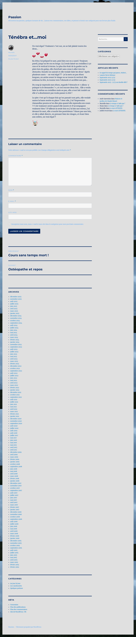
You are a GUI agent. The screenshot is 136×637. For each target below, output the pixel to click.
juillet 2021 (14, 402)
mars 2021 (14, 412)
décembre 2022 (15, 366)
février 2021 (14, 414)
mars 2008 (14, 476)
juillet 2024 (14, 328)
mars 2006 (14, 534)
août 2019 (13, 431)
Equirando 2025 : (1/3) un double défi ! (113, 82)
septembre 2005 (16, 548)
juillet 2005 (14, 553)
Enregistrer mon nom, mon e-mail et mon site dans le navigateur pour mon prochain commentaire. (47, 224)
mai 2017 (13, 438)
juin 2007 (13, 498)
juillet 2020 (14, 428)
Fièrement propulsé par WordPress (28, 627)
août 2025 (13, 301)
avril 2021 (13, 409)
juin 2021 (13, 404)
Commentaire (15, 156)
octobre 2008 (15, 464)
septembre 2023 (16, 347)
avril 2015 (13, 447)
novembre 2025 (16, 299)
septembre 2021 (16, 397)
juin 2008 (13, 469)
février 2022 (14, 388)
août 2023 (13, 349)
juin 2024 (13, 330)
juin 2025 (13, 306)
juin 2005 (13, 555)
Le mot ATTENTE (116, 108)
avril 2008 (13, 474)
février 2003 (14, 565)
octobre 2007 (15, 488)
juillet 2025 (14, 304)
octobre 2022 (15, 368)
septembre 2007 (16, 490)
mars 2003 (14, 562)
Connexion (14, 605)
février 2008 (14, 479)
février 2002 (14, 567)
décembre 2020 (15, 419)
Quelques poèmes (16, 588)
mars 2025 (14, 311)
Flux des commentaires (18, 609)
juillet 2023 (14, 352)
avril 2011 (13, 450)
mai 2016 (13, 443)
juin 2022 (13, 378)
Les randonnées (16, 586)
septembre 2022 (16, 371)
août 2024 (13, 325)
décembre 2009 (16, 452)
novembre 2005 (16, 543)
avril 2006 (14, 531)
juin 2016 (13, 440)
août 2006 (14, 522)
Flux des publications (18, 607)
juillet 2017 (14, 435)
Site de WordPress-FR (18, 612)
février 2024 (14, 340)
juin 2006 (13, 526)
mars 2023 (14, 361)
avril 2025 (13, 309)
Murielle (11, 52)
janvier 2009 (14, 462)
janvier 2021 (14, 416)
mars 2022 (14, 385)
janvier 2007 (14, 510)
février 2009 (14, 459)
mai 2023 (13, 356)
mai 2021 (13, 407)
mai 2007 (13, 500)
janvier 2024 (14, 342)
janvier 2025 (14, 313)
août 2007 (13, 493)
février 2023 (14, 364)
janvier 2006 (14, 538)
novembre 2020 (16, 421)
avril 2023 (13, 359)
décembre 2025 (15, 297)
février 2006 (14, 536)
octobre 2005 (15, 546)
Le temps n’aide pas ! (117, 103)
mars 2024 (14, 337)
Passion (14, 17)
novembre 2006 (16, 514)
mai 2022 (13, 380)
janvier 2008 (14, 481)
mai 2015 (13, 445)
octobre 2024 (15, 321)
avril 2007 (13, 502)
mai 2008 (13, 471)
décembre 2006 (16, 512)
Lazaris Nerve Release (107, 75)
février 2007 (14, 507)
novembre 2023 (16, 345)
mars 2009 (14, 457)
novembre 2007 (16, 486)
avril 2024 (13, 335)
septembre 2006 (16, 519)
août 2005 (13, 550)
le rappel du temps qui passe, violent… (113, 73)
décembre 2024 (15, 316)
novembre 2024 (16, 318)
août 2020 (13, 426)
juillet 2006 (14, 524)
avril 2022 (13, 383)
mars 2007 (14, 505)
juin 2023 (13, 354)
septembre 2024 (16, 323)
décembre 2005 (15, 541)
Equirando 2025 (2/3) (107, 80)
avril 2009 (14, 455)
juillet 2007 (14, 495)
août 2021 (13, 400)
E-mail (12, 201)
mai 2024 (13, 333)
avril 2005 (13, 560)
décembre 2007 (15, 483)
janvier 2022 (14, 390)
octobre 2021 (15, 395)
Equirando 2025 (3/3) (107, 78)
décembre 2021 (15, 392)
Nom (11, 190)
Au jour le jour (13, 59)
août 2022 (13, 373)
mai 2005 (13, 557)
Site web (12, 212)
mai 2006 (13, 529)
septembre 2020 (16, 423)
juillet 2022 (14, 376)
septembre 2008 (16, 467)
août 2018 (13, 433)
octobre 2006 (15, 517)
